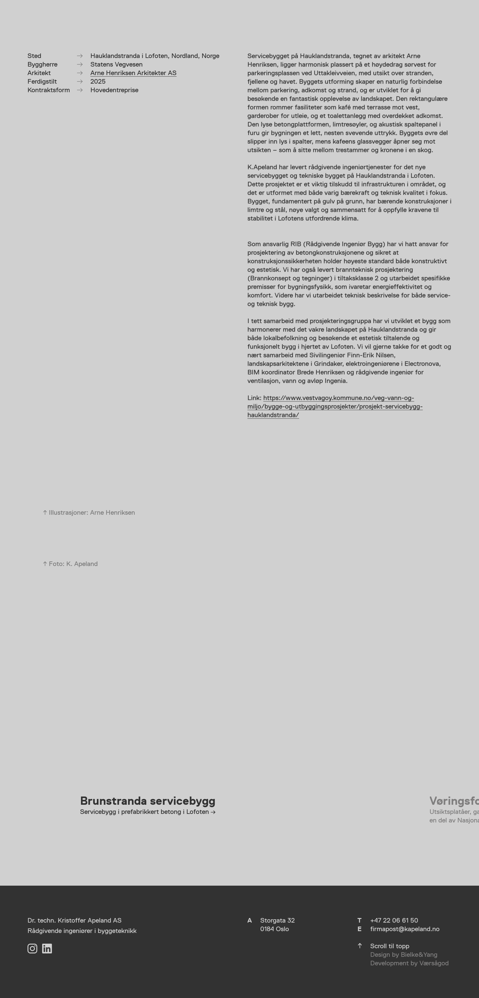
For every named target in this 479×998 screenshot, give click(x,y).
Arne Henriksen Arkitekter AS (133, 73)
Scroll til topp (389, 946)
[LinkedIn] (47, 948)
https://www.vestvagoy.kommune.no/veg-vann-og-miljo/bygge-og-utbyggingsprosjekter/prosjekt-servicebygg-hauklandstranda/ (335, 407)
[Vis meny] (444, 31)
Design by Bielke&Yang (403, 954)
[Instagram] (32, 948)
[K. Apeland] (73, 31)
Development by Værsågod (409, 963)
